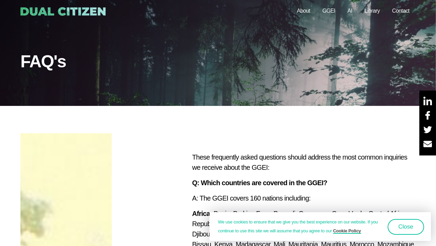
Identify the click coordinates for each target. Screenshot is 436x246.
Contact (400, 11)
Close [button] (406, 226)
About (303, 11)
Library (372, 11)
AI (349, 11)
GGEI (328, 11)
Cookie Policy (347, 231)
